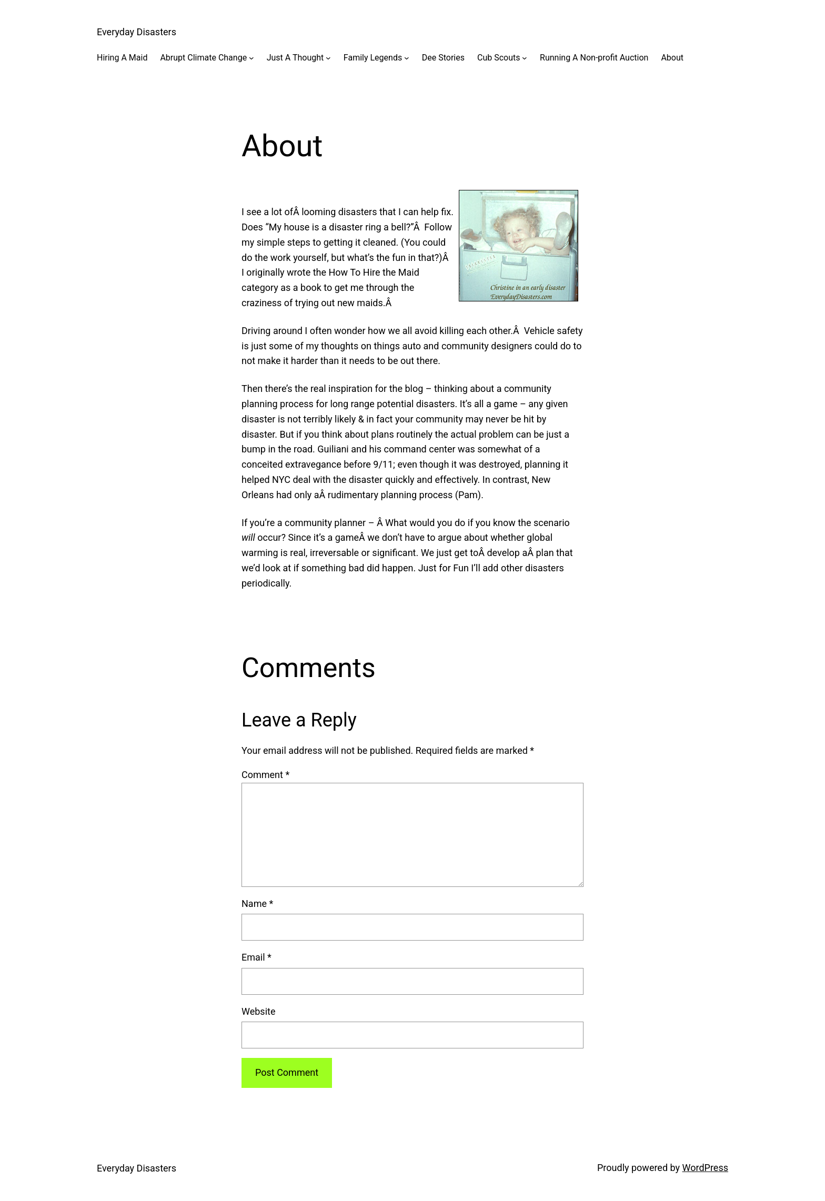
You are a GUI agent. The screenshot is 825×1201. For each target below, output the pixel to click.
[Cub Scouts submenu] (524, 57)
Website (258, 1011)
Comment (265, 774)
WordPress (705, 1167)
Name (257, 903)
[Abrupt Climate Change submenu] (251, 57)
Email (256, 957)
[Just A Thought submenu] (328, 57)
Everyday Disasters (136, 31)
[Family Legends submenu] (406, 57)
